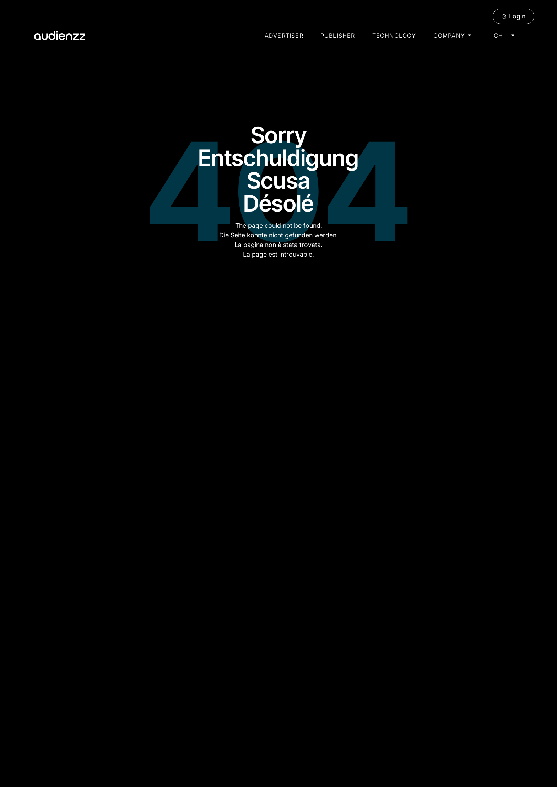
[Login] (513, 16)
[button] (452, 35)
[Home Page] (59, 35)
